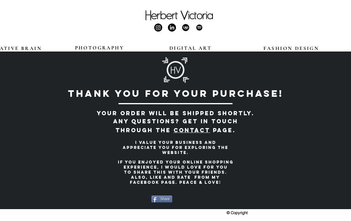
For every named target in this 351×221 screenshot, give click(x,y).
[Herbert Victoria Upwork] (186, 28)
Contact (192, 130)
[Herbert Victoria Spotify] (199, 28)
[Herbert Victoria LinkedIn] (172, 28)
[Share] (161, 199)
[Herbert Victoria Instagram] (158, 28)
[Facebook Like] (190, 199)
